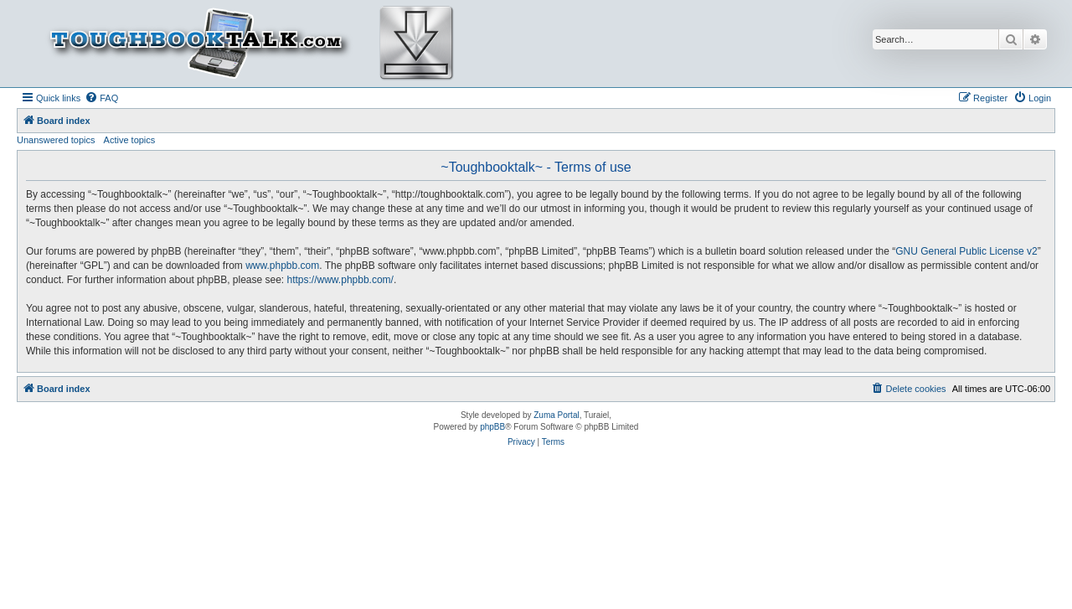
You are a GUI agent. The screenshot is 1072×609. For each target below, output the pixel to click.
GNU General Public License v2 (966, 251)
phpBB (492, 426)
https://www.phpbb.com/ (340, 280)
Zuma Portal (556, 415)
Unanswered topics (56, 140)
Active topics (130, 140)
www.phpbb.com (282, 265)
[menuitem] (101, 98)
